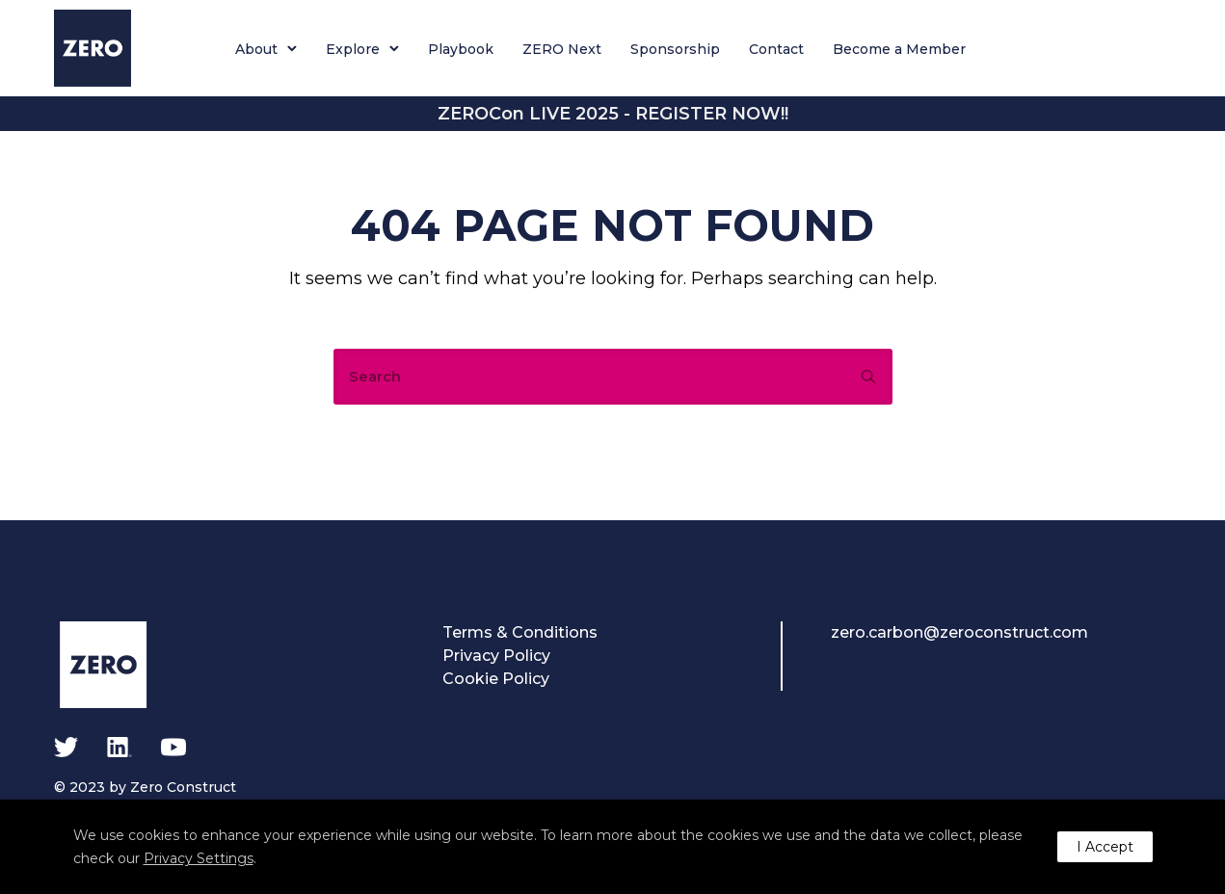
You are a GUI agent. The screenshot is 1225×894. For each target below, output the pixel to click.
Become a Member (899, 49)
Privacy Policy (496, 655)
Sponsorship (675, 49)
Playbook (460, 49)
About (256, 49)
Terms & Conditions (520, 632)
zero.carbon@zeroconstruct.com (959, 632)
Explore (353, 49)
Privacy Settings (198, 858)
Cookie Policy (495, 679)
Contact (776, 49)
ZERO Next (561, 49)
